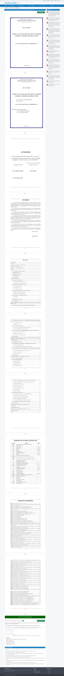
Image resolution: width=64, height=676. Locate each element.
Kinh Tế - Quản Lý (11, 5)
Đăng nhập (52, 0)
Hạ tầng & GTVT (51, 5)
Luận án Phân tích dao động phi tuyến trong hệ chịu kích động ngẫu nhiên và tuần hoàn (54, 72)
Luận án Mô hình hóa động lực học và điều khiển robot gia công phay (15, 652)
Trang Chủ (44, 0)
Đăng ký (48, 0)
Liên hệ (58, 0)
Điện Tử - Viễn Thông (32, 5)
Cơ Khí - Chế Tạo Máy (42, 5)
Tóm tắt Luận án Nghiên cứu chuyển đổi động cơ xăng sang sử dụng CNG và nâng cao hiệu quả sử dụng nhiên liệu (54, 19)
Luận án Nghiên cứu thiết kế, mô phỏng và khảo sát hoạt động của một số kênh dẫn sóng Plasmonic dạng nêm (21, 655)
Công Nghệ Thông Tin (21, 5)
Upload (55, 0)
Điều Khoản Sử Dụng (37, 671)
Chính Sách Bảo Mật (37, 672)
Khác (58, 5)
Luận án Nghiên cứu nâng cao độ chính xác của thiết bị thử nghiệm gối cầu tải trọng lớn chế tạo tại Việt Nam (21, 662)
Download (41, 12)
